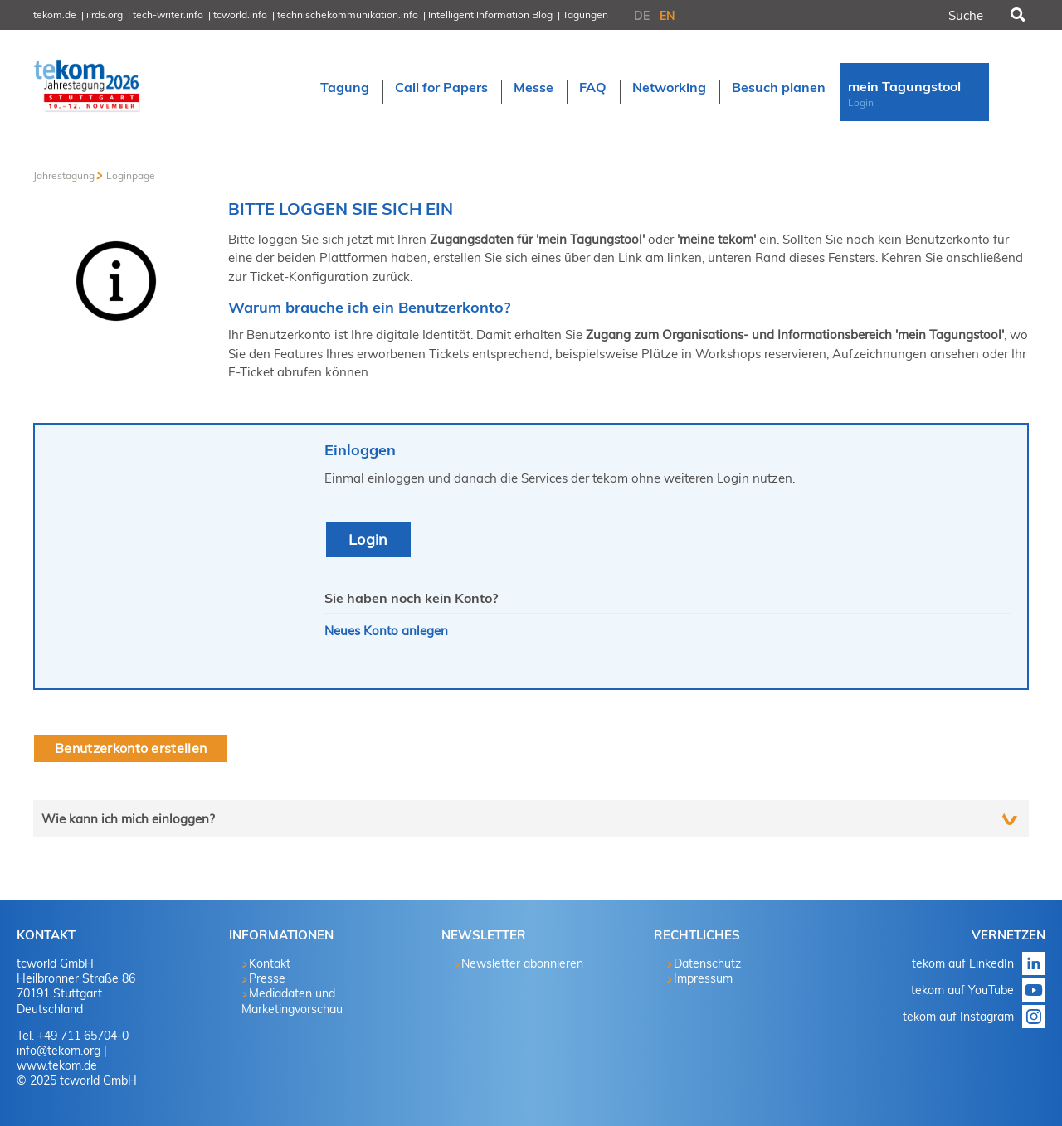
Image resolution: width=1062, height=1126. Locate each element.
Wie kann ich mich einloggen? (128, 819)
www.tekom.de (57, 1065)
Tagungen (585, 14)
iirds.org (104, 14)
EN (667, 15)
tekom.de (54, 14)
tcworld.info (240, 14)
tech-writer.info (168, 14)
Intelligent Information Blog (490, 14)
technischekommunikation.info (347, 14)
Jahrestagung (64, 175)
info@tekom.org (58, 1050)
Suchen (1016, 15)
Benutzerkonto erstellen (131, 748)
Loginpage (130, 175)
